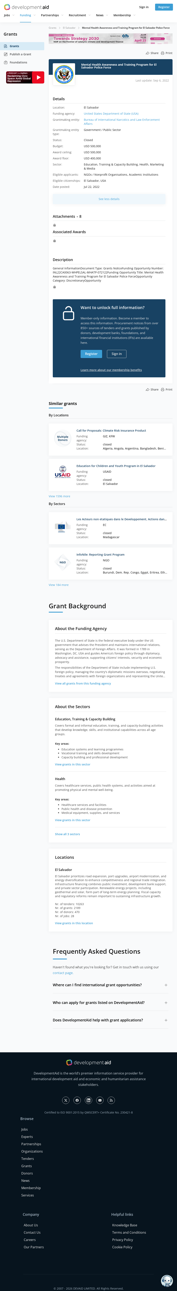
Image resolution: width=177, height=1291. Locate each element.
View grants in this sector (72, 764)
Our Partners (34, 1247)
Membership (122, 15)
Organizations (32, 1151)
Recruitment (77, 15)
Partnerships (50, 15)
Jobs (7, 15)
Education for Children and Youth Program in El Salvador (116, 466)
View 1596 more (59, 496)
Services (27, 1195)
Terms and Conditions (129, 1232)
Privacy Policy (122, 1240)
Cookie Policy (122, 1247)
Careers (30, 1240)
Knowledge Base (124, 1225)
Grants (11, 46)
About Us (31, 1225)
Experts (27, 1136)
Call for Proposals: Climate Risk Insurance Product (111, 430)
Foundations (15, 62)
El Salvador (69, 27)
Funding (25, 15)
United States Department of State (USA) (111, 113)
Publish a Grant (17, 54)
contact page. (63, 973)
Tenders (27, 1158)
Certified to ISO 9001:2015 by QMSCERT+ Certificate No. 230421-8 (88, 1112)
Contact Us (32, 1232)
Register (164, 7)
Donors (27, 1173)
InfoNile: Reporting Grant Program (100, 554)
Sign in (144, 7)
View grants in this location (74, 923)
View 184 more (59, 585)
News (100, 15)
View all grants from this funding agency (83, 683)
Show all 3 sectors (67, 834)
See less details (109, 199)
